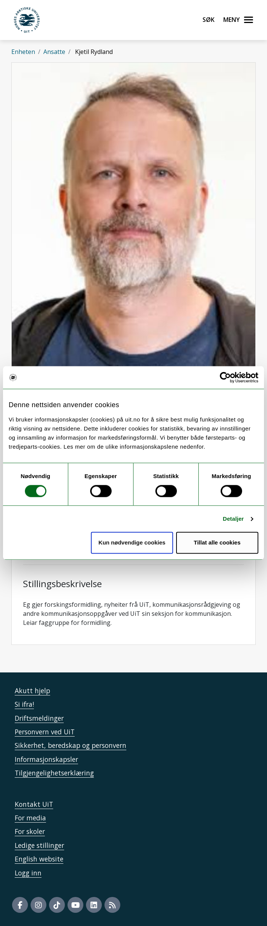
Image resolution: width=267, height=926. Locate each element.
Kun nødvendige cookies (132, 543)
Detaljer (233, 518)
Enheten (23, 52)
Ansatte (54, 52)
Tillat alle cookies (217, 543)
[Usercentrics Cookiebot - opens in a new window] (225, 377)
